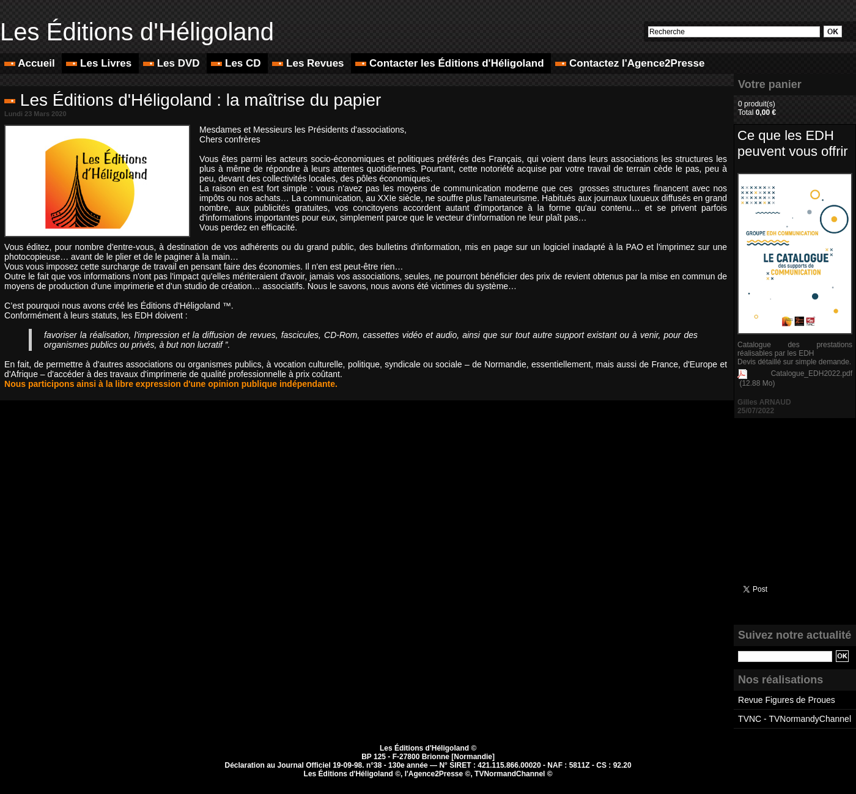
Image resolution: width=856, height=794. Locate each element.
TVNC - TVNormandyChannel (794, 719)
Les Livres (100, 63)
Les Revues (309, 63)
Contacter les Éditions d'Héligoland (451, 63)
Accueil (30, 63)
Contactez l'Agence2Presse (629, 63)
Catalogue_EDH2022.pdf (811, 373)
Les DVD (172, 63)
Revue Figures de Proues (786, 700)
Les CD (237, 63)
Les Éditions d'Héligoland (137, 31)
